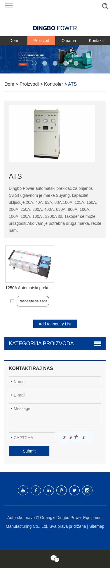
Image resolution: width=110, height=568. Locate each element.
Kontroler (54, 84)
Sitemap (96, 526)
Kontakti (96, 40)
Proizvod (41, 40)
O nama (69, 40)
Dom (13, 40)
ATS (72, 84)
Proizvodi (30, 84)
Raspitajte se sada (32, 301)
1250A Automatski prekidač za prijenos (40, 287)
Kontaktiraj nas (31, 368)
